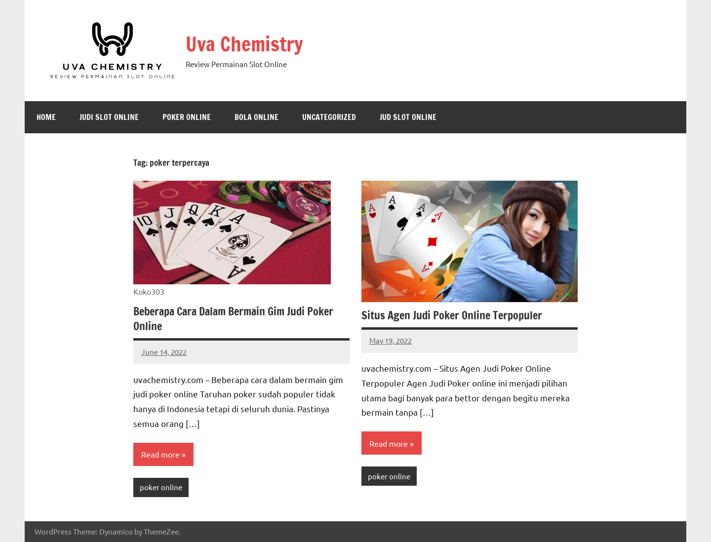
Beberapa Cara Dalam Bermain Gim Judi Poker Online (233, 319)
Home (46, 117)
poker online (186, 117)
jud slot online (408, 117)
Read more (160, 454)
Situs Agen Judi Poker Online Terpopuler (451, 315)
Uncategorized (329, 117)
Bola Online (256, 117)
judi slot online (109, 117)
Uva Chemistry (244, 44)
